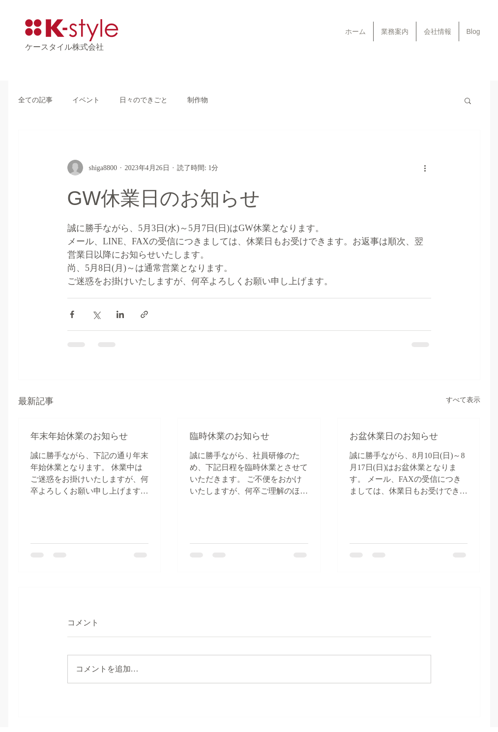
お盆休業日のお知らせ (394, 436)
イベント (86, 100)
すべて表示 (463, 400)
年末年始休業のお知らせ (79, 436)
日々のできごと (143, 100)
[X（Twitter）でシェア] (96, 314)
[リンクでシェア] (144, 314)
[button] (467, 100)
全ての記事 (35, 100)
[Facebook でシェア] (72, 314)
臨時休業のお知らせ (229, 436)
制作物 (197, 100)
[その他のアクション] (425, 168)
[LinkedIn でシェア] (120, 314)
